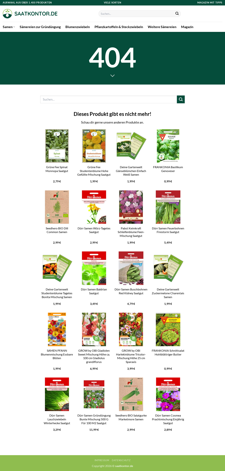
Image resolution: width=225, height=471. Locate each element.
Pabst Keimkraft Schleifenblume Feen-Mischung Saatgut (131, 231)
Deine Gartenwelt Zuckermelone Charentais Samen (168, 293)
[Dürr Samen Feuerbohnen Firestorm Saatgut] (168, 207)
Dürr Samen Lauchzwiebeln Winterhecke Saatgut (57, 419)
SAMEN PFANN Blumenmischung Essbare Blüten (57, 354)
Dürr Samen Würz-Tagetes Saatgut (94, 230)
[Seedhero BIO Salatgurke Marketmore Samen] (131, 394)
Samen (9, 27)
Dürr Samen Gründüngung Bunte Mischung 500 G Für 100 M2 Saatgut (94, 419)
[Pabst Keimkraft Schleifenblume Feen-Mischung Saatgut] (131, 207)
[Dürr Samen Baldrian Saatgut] (94, 268)
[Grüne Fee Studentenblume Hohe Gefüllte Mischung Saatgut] (94, 146)
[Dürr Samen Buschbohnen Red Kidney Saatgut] (131, 268)
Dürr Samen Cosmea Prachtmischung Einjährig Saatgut (168, 419)
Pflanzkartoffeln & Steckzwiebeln (119, 27)
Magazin (187, 27)
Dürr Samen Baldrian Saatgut (94, 291)
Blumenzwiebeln (77, 27)
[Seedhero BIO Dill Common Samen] (57, 207)
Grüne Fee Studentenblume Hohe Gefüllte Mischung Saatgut (94, 170)
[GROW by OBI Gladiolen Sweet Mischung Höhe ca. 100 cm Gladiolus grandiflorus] (94, 329)
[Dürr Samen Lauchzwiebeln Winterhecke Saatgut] (57, 394)
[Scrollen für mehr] (112, 76)
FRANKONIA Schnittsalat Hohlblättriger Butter (168, 352)
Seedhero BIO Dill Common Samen (57, 230)
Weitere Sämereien (162, 27)
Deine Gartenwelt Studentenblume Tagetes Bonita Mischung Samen (56, 293)
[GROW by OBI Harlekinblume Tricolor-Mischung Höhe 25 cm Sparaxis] (131, 329)
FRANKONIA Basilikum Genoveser (168, 169)
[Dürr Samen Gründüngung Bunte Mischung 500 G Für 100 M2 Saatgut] (94, 394)
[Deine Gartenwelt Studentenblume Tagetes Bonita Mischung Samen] (57, 268)
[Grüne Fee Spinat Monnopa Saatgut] (57, 146)
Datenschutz (121, 460)
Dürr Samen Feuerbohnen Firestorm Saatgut (168, 230)
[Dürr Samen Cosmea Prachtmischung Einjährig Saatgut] (168, 394)
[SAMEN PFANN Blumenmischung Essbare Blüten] (57, 329)
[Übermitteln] (177, 13)
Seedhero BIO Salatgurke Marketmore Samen (131, 417)
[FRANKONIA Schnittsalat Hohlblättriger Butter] (168, 329)
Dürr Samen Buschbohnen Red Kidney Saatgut (131, 291)
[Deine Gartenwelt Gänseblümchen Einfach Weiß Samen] (131, 146)
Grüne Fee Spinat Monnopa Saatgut (57, 169)
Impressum (102, 460)
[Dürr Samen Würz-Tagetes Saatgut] (94, 207)
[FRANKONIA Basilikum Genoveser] (168, 146)
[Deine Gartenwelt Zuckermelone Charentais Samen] (168, 268)
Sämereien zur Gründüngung (40, 27)
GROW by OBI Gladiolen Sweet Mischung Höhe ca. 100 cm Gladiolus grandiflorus (94, 356)
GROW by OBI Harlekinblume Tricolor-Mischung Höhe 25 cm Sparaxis (131, 356)
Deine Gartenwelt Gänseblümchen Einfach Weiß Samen (131, 170)
